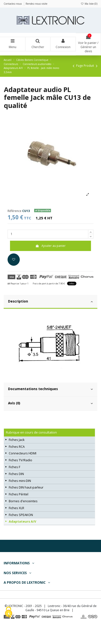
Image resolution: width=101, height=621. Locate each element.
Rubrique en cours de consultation (31, 432)
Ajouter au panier (50, 246)
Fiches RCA (17, 446)
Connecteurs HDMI (22, 453)
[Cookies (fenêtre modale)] (8, 612)
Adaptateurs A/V (22, 521)
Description (50, 301)
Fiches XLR (16, 508)
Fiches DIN (16, 474)
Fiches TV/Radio (20, 460)
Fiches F (14, 467)
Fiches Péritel (18, 494)
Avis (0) (50, 403)
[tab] (50, 302)
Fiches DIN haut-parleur (26, 487)
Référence (14, 211)
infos (71, 283)
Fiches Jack (17, 439)
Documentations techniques (50, 388)
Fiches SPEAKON (21, 515)
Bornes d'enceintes (23, 501)
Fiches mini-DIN (20, 480)
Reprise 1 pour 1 (18, 283)
